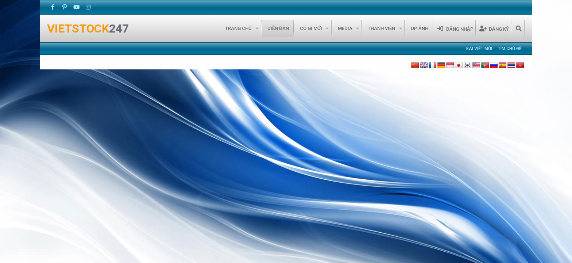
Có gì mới (311, 28)
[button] (257, 28)
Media (345, 28)
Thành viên (381, 28)
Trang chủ (238, 28)
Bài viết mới (479, 48)
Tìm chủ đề (510, 48)
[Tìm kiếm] (518, 28)
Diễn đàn (278, 28)
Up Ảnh (419, 28)
